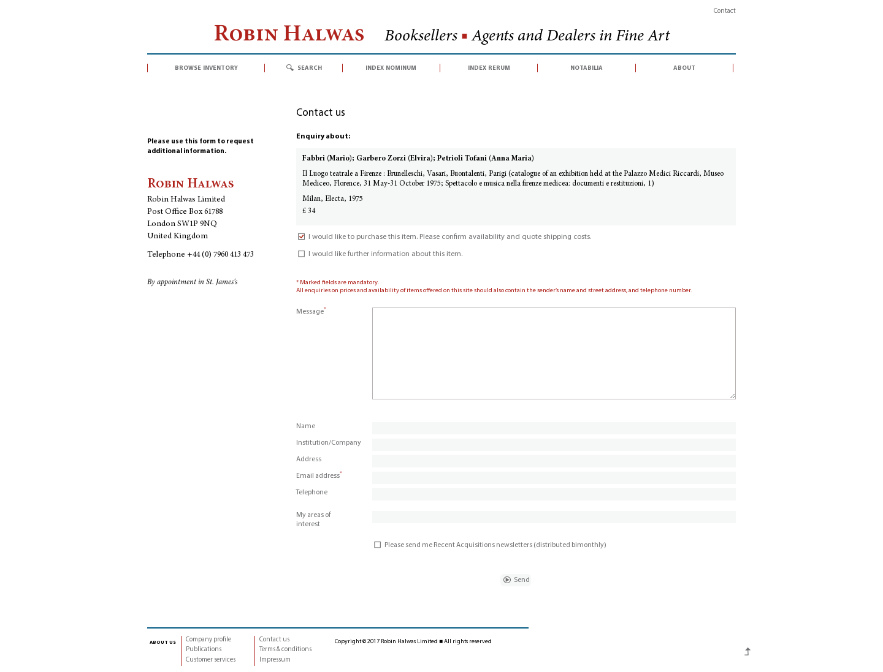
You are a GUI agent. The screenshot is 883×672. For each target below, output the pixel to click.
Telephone (311, 492)
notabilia (586, 68)
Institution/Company (328, 443)
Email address (319, 476)
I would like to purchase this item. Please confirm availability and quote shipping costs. (443, 237)
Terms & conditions (285, 649)
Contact (725, 11)
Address (308, 459)
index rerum (489, 68)
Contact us (274, 639)
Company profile (208, 639)
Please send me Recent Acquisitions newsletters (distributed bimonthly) (489, 545)
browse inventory (206, 68)
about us (163, 642)
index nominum (390, 68)
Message (311, 311)
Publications (203, 649)
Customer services (210, 660)
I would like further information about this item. (379, 254)
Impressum (275, 660)
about (684, 68)
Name (305, 426)
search (309, 68)
